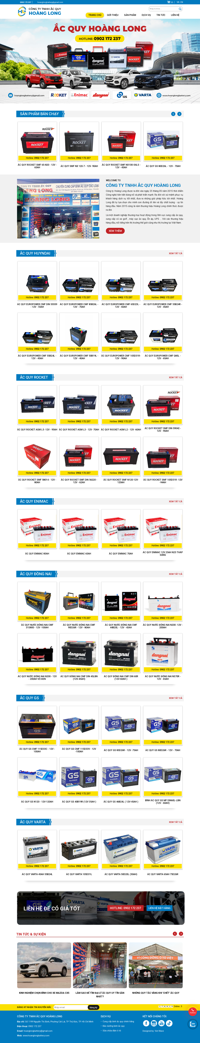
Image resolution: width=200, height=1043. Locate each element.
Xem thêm (115, 230)
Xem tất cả (175, 253)
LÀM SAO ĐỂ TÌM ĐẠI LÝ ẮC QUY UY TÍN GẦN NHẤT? (100, 995)
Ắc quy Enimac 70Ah (121, 553)
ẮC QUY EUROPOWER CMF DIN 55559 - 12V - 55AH (37, 305)
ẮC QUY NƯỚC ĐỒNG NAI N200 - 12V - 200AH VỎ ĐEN (37, 677)
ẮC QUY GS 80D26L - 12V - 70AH (163, 166)
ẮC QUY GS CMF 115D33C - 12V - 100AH (37, 750)
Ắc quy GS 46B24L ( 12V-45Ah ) (121, 801)
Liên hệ (175, 15)
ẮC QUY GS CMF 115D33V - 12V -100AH (79, 750)
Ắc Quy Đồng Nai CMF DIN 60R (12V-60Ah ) (121, 677)
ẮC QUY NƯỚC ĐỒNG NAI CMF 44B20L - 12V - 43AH (121, 626)
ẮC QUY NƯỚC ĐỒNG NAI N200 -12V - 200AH (163, 626)
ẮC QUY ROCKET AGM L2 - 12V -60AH (121, 429)
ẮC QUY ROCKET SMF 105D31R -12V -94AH (162, 481)
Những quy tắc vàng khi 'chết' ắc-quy (155, 993)
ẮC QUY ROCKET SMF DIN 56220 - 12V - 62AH (79, 481)
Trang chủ (94, 15)
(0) (172, 2)
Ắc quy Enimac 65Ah (79, 553)
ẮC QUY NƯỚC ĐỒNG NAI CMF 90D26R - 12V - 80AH (79, 626)
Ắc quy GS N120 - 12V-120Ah (37, 801)
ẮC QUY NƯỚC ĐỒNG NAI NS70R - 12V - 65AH (163, 677)
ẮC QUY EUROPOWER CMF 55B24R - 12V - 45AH (162, 305)
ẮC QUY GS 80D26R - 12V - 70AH (162, 750)
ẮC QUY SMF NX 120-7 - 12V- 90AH (79, 166)
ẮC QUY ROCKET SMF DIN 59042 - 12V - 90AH (163, 429)
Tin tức (160, 15)
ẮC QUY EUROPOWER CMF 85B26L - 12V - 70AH (79, 305)
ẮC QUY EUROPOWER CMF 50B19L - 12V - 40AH (79, 357)
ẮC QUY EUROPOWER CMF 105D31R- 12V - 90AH (121, 357)
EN (181, 2)
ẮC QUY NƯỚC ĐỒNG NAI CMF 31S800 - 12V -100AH (37, 626)
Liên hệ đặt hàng (159, 908)
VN (178, 2)
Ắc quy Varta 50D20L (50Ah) (121, 874)
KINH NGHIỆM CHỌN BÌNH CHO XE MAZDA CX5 (44, 993)
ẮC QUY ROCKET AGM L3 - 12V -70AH (79, 429)
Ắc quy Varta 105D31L (79, 874)
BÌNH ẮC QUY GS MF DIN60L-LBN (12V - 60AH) (162, 801)
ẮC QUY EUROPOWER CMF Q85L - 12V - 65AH (163, 357)
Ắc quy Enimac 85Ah (37, 553)
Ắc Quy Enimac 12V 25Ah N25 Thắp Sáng (163, 553)
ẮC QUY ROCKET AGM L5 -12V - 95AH (37, 429)
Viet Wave (159, 1031)
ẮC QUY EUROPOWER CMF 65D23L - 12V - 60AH (121, 305)
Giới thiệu (112, 15)
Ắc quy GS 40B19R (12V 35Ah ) (79, 801)
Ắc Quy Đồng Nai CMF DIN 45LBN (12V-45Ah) (79, 677)
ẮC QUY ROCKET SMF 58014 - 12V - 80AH (37, 481)
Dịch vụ (146, 15)
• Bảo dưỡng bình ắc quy (113, 1026)
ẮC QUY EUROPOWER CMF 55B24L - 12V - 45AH (37, 357)
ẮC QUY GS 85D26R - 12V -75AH (121, 750)
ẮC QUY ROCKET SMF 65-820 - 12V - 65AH (37, 166)
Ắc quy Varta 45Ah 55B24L (37, 874)
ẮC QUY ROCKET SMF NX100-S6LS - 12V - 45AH (121, 166)
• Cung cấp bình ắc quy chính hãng (117, 1021)
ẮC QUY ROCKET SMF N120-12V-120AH (121, 481)
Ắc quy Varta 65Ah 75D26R (162, 874)
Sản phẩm (130, 15)
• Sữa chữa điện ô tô (111, 1030)
